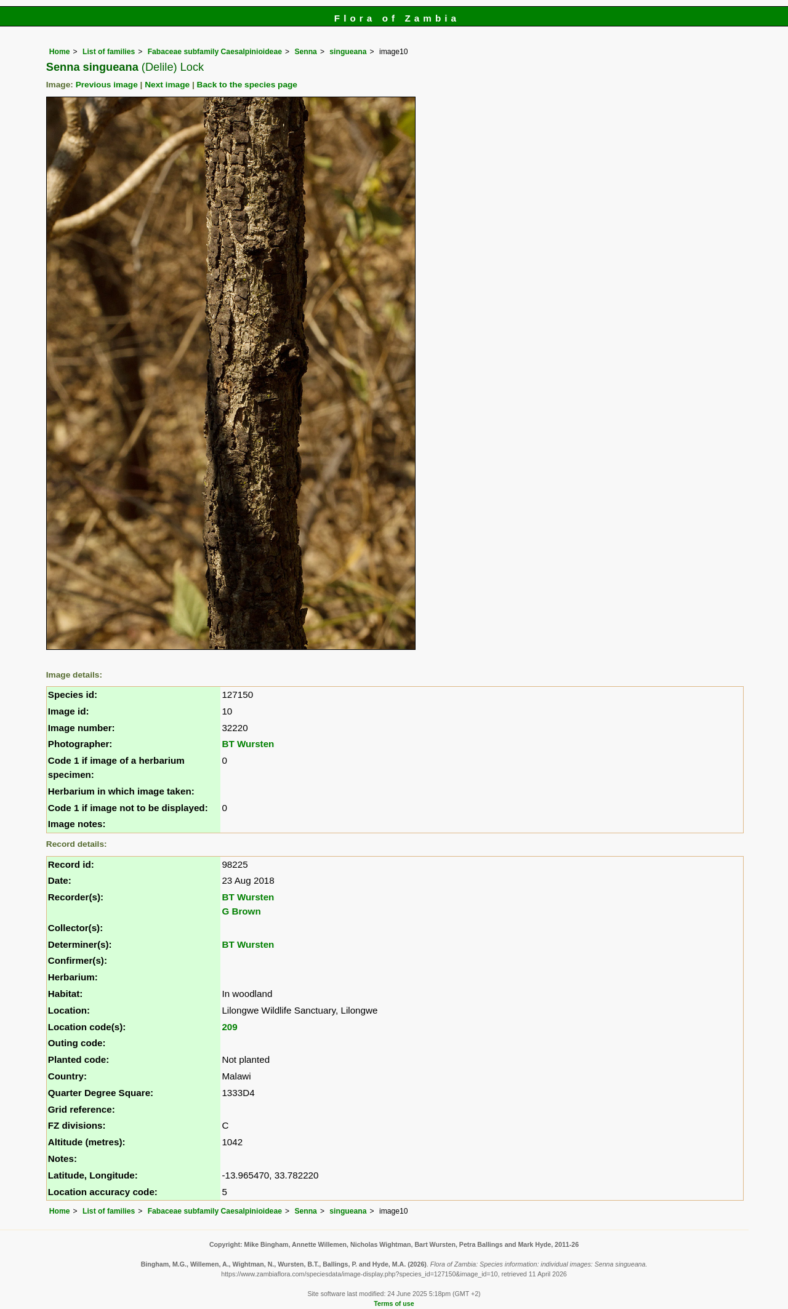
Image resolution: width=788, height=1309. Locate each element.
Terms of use (394, 1303)
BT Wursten (248, 744)
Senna (305, 51)
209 (229, 1027)
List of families (108, 51)
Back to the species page (247, 84)
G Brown (241, 911)
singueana (347, 51)
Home (59, 51)
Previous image (107, 84)
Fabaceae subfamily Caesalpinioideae (215, 51)
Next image (167, 84)
